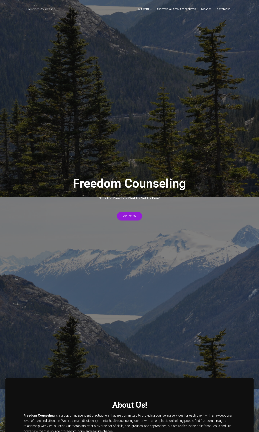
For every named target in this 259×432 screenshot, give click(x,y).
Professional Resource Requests (176, 9)
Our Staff (145, 9)
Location (206, 9)
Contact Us (223, 9)
